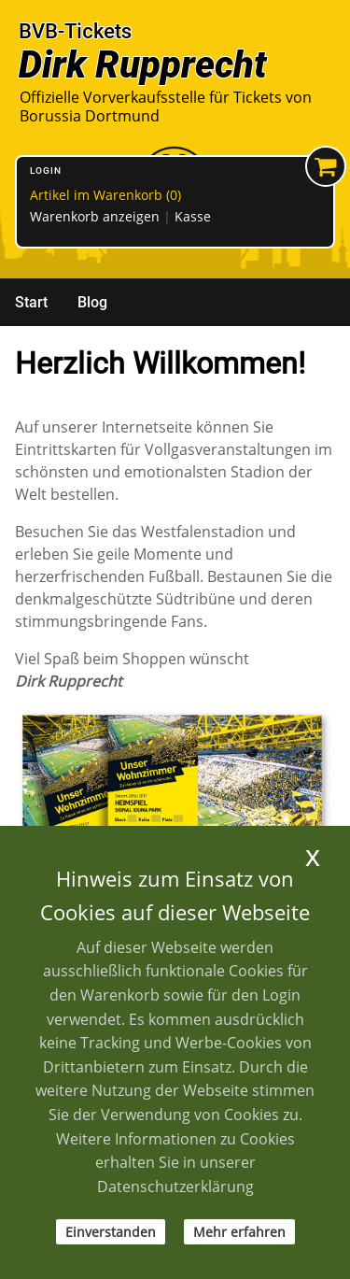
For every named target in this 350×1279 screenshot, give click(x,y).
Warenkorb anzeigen (95, 216)
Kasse (193, 216)
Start (31, 302)
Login (46, 170)
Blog (92, 302)
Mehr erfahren (239, 1232)
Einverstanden (110, 1232)
